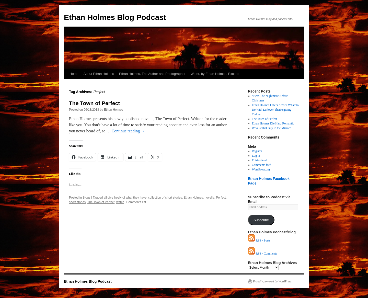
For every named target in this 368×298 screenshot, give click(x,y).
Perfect (221, 197)
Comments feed (261, 165)
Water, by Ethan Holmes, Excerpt (215, 74)
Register (257, 151)
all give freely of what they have (125, 197)
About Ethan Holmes (99, 74)
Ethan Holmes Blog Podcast (115, 17)
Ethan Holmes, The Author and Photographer (152, 74)
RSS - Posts (259, 240)
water (120, 202)
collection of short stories (165, 197)
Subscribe (261, 220)
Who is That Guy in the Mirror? (271, 128)
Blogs (86, 197)
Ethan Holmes (113, 109)
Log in (256, 155)
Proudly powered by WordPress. (272, 281)
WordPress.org (261, 169)
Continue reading (128, 131)
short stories (77, 202)
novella (209, 197)
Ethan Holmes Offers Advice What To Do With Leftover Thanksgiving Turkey (275, 109)
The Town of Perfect (94, 103)
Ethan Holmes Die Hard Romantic (273, 123)
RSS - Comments (262, 253)
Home (74, 74)
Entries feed (259, 160)
